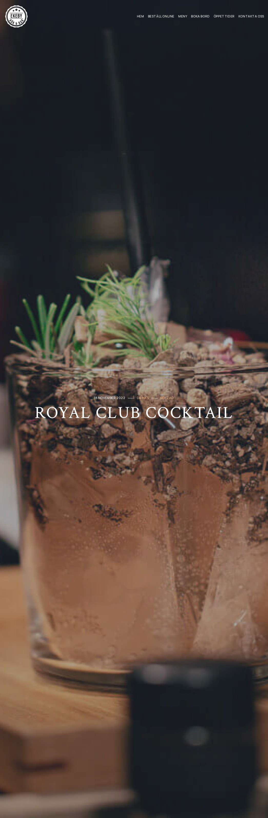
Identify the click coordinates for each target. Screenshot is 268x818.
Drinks (143, 398)
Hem (140, 16)
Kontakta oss (251, 16)
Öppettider (224, 16)
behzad (167, 398)
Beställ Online (161, 16)
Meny (182, 16)
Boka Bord (200, 16)
